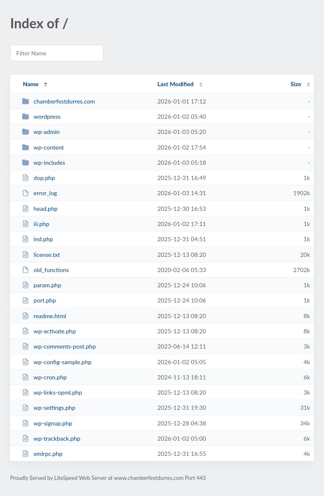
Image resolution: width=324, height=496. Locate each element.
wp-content (43, 147)
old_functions (45, 269)
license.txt (41, 254)
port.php (39, 300)
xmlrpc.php (42, 453)
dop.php (38, 177)
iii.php (35, 223)
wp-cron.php (44, 377)
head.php (40, 208)
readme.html (44, 315)
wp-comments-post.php (59, 346)
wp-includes (43, 162)
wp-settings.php (48, 407)
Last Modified (175, 83)
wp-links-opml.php (52, 392)
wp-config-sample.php (57, 361)
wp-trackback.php (51, 438)
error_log (39, 192)
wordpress (41, 116)
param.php (41, 285)
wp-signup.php (47, 423)
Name (30, 83)
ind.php (37, 239)
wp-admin (40, 131)
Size (296, 83)
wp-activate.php (49, 331)
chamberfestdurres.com (58, 101)
